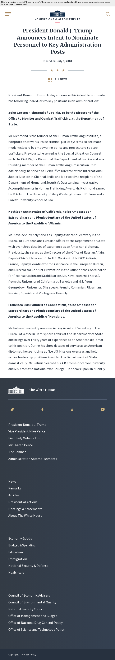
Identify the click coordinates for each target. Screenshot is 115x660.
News (12, 481)
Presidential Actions (22, 502)
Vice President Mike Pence (26, 431)
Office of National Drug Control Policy (35, 622)
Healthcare (16, 572)
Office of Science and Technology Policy (36, 629)
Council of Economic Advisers (29, 595)
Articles (13, 495)
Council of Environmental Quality (32, 602)
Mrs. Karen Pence (20, 445)
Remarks (14, 488)
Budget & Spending (22, 545)
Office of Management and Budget (32, 616)
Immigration (17, 559)
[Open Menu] (7, 13)
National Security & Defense (28, 565)
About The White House (25, 515)
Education (15, 552)
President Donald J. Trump (27, 424)
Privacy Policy (29, 654)
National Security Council (26, 609)
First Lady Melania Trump (26, 438)
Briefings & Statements (25, 509)
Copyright (13, 654)
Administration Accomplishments (32, 459)
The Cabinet (17, 452)
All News (57, 79)
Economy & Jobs (20, 538)
